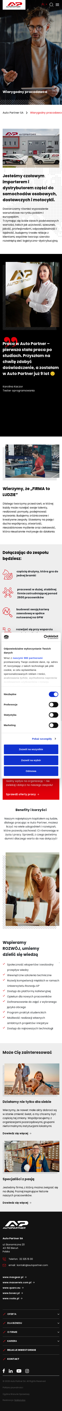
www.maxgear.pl (13, 1277)
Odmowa (31, 771)
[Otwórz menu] (57, 4)
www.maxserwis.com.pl (17, 1282)
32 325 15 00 (26, 1259)
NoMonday (19, 1400)
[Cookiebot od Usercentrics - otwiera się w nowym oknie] (44, 637)
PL (43, 4)
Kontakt (13, 1359)
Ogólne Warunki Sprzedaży (16, 1394)
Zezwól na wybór (31, 760)
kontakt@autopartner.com (32, 1265)
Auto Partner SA (13, 113)
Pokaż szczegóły (42, 738)
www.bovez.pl (11, 1293)
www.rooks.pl (11, 1298)
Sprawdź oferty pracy (21, 794)
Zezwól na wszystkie (31, 749)
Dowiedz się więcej (15, 1133)
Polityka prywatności (13, 1387)
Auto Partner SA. (13, 2)
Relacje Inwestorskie (21, 1350)
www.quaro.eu (11, 1288)
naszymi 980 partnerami (28, 658)
